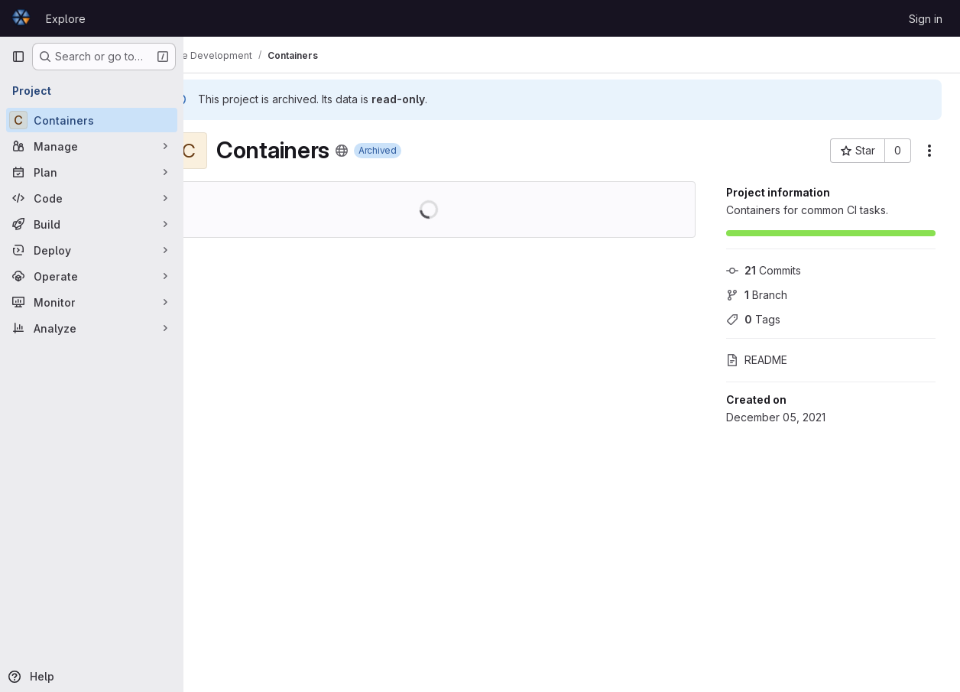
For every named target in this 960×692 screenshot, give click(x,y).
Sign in (925, 18)
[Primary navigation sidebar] (18, 56)
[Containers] (91, 120)
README (756, 359)
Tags (753, 319)
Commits (763, 270)
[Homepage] (21, 18)
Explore (66, 18)
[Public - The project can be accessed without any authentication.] (382, 151)
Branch (756, 294)
